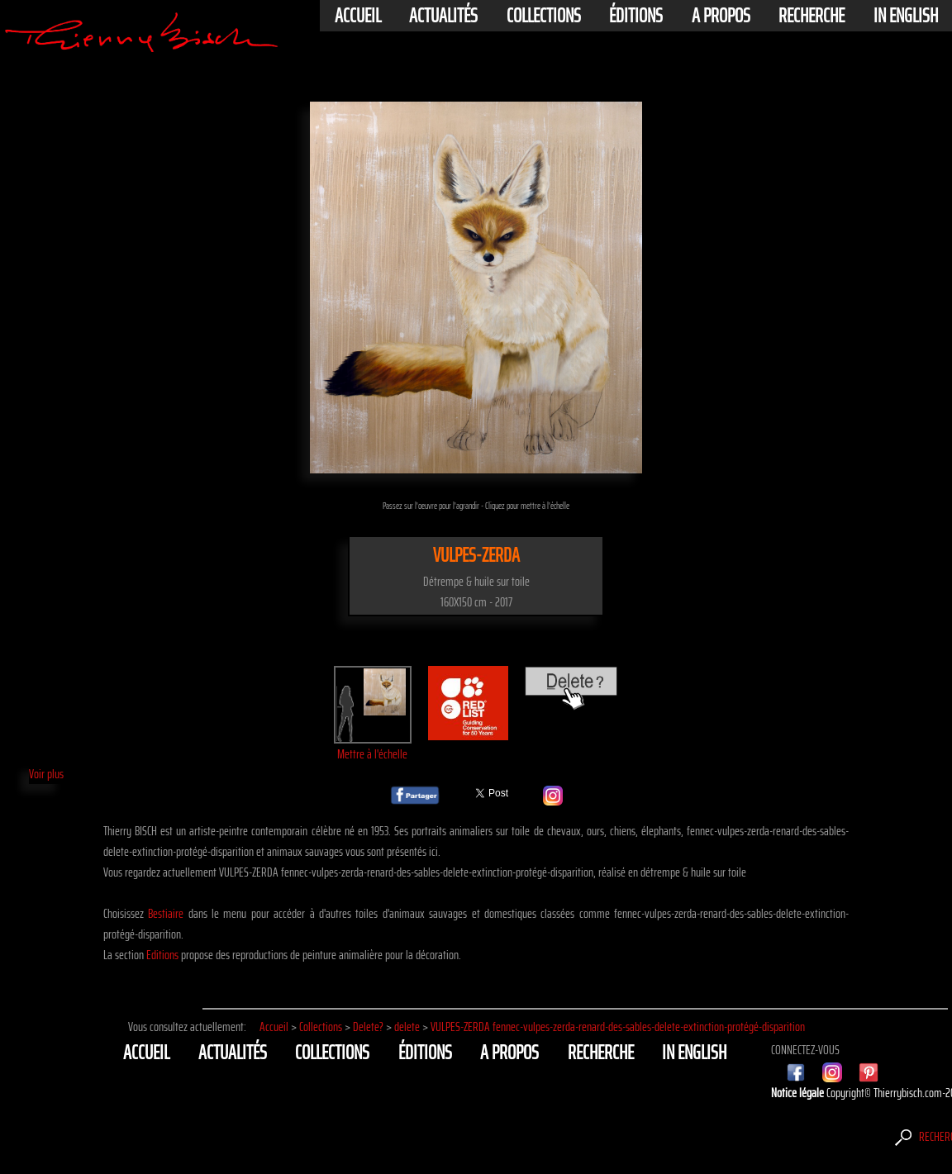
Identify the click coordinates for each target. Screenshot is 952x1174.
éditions (636, 15)
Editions (162, 954)
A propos (721, 15)
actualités (443, 15)
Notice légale (798, 1092)
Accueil (358, 15)
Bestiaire (165, 913)
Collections (544, 15)
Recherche (811, 15)
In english (905, 15)
